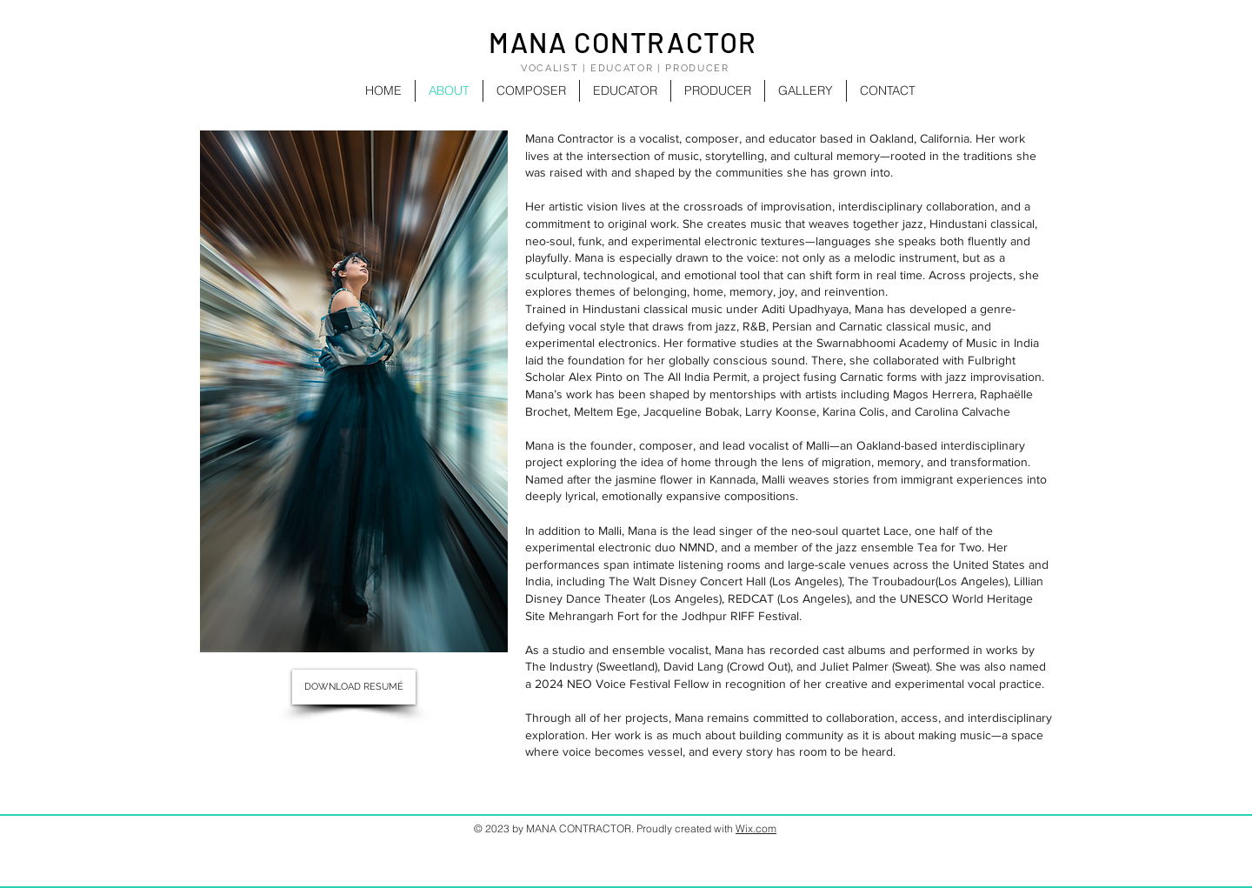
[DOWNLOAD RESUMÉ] (354, 687)
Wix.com (756, 828)
